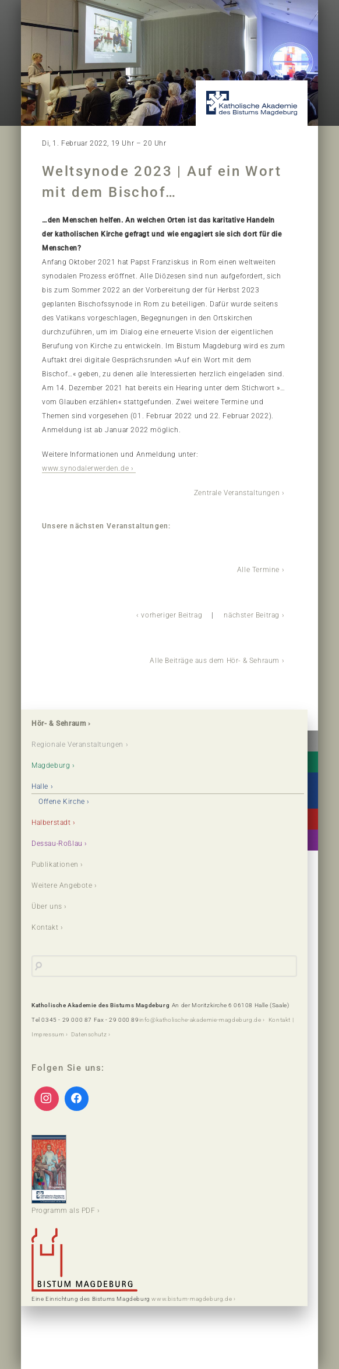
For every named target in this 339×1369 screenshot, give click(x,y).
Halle (39, 786)
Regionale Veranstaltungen (77, 744)
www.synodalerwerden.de (85, 468)
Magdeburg (50, 765)
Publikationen (55, 864)
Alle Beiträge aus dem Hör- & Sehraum (215, 661)
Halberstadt (51, 822)
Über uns (46, 906)
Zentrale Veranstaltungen (237, 493)
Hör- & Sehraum (58, 723)
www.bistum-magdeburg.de (191, 1299)
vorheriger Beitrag (171, 615)
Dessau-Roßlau (57, 843)
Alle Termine (258, 570)
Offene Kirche (61, 802)
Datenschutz (89, 1034)
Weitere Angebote (62, 885)
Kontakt (44, 927)
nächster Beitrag (252, 615)
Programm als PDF (63, 1175)
